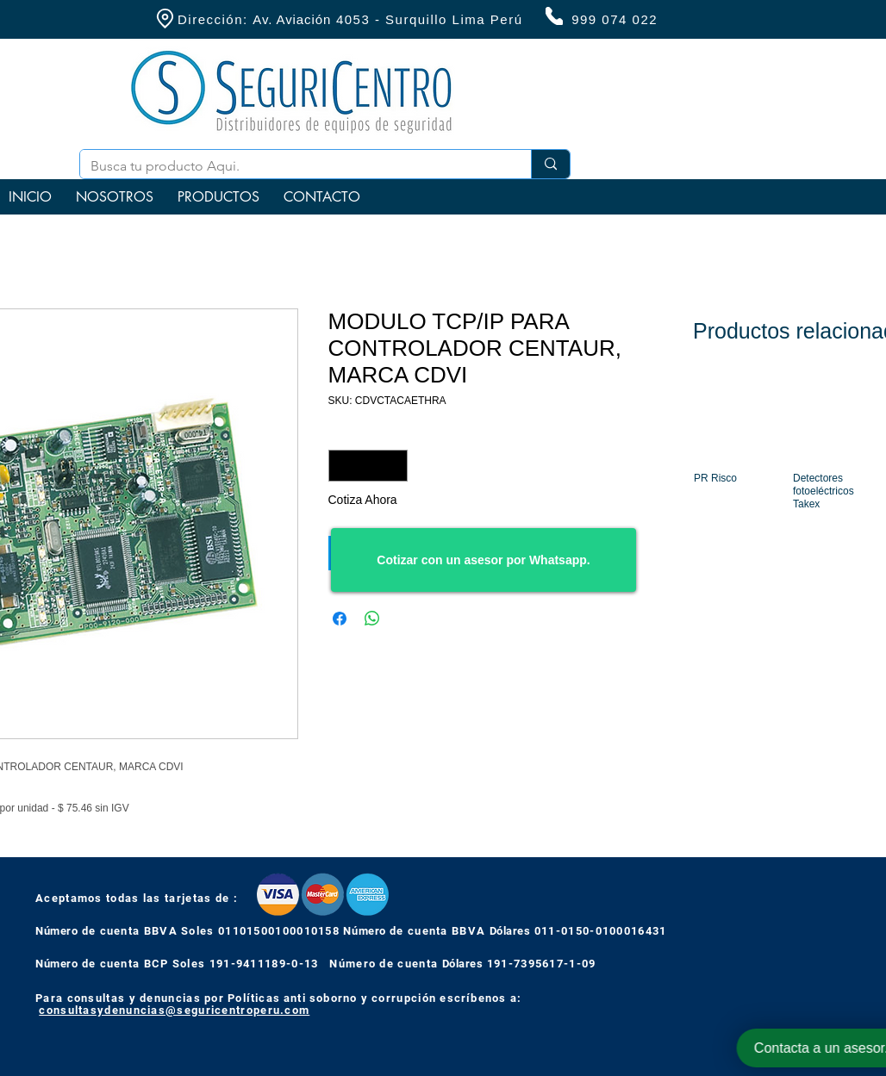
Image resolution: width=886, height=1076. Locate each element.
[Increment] (394, 466)
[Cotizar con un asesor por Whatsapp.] (483, 560)
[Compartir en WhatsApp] (372, 618)
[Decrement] (342, 466)
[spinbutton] (368, 466)
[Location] (164, 18)
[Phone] (554, 16)
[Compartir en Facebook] (339, 618)
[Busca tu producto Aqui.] (292, 166)
